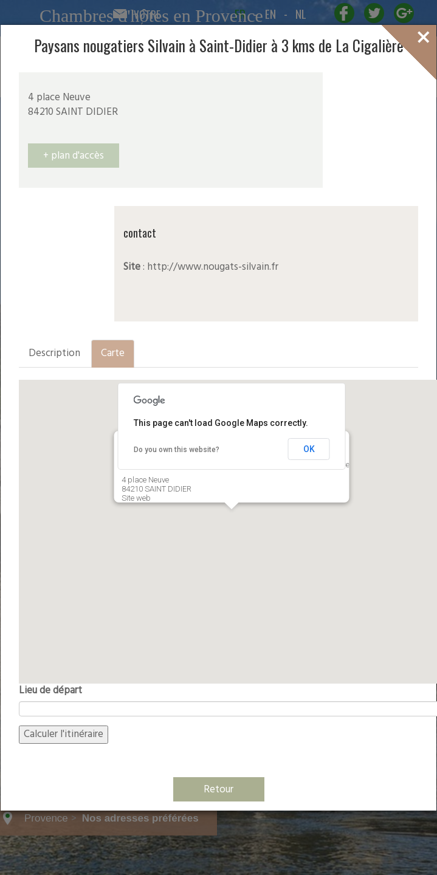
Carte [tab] (113, 353)
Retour (218, 789)
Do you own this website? (176, 449)
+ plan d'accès (73, 156)
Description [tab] (54, 353)
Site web (136, 498)
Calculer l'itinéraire (63, 734)
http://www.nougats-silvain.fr (212, 267)
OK (309, 449)
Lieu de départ (50, 691)
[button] (231, 520)
